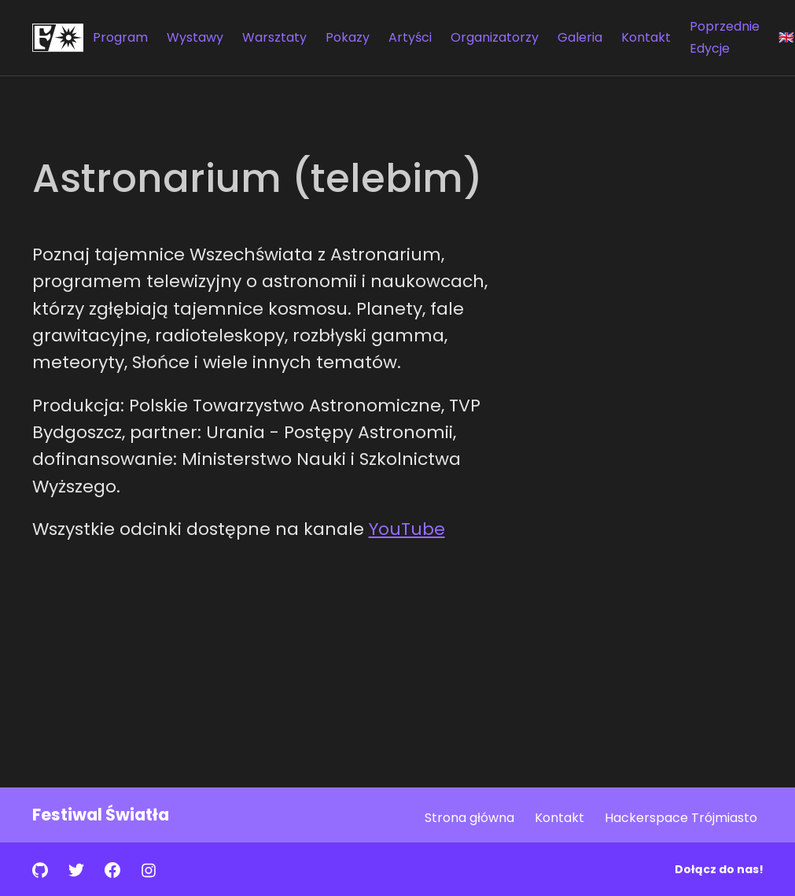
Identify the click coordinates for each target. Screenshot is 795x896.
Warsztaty (274, 37)
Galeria (580, 37)
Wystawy (195, 37)
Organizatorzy (495, 37)
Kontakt (646, 37)
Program (120, 37)
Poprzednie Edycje (725, 37)
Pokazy (348, 37)
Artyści (410, 37)
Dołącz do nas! (719, 869)
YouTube (407, 529)
